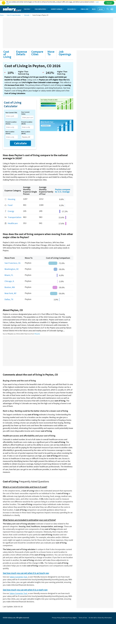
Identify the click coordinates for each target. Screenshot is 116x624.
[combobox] (12, 116)
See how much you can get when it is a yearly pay (25, 589)
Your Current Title (11, 112)
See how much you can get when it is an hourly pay (26, 573)
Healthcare (13, 223)
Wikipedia (37, 334)
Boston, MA (10, 287)
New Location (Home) (10, 132)
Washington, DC (12, 269)
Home (2, 15)
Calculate (20, 143)
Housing (11, 199)
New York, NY (10, 293)
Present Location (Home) (11, 123)
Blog (94, 9)
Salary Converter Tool (18, 577)
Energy (11, 211)
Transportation (14, 217)
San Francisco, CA (12, 263)
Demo (101, 9)
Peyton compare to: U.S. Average (62, 190)
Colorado (26, 15)
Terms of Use (83, 618)
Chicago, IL (9, 281)
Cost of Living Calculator (14, 15)
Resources (72, 9)
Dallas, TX (9, 299)
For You (28, 9)
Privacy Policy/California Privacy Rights (64, 618)
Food (10, 205)
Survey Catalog (57, 9)
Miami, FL (9, 275)
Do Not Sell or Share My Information (100, 618)
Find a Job (85, 9)
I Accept (109, 3)
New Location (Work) (25, 132)
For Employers (41, 9)
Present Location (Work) (26, 123)
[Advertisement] (58, 33)
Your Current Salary (25, 113)
